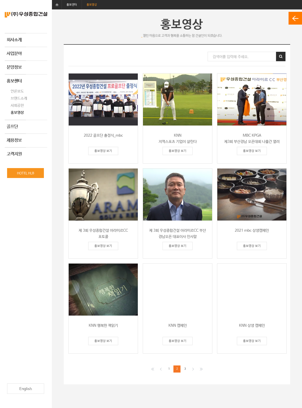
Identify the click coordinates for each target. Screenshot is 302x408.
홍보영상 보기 (103, 151)
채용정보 (14, 140)
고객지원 (14, 154)
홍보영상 (17, 112)
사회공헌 (17, 105)
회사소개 (14, 40)
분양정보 (14, 67)
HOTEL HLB (25, 173)
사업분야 (14, 53)
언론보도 (17, 91)
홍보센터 (14, 81)
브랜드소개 (19, 98)
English (25, 389)
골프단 (12, 126)
